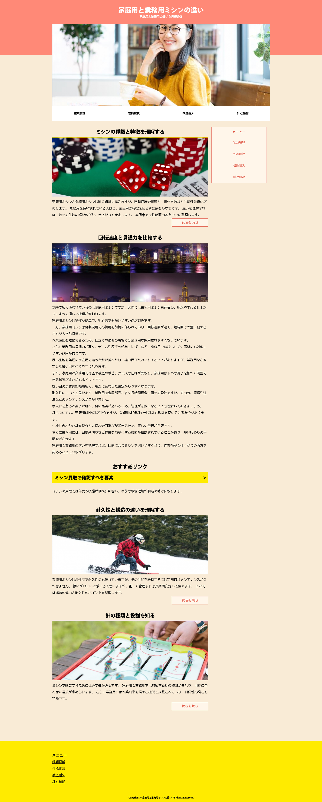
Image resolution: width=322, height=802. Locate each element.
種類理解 (239, 142)
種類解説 (79, 113)
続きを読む (190, 222)
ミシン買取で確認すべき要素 (84, 477)
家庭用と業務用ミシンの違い (161, 10)
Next (264, 65)
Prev (57, 65)
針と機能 (242, 113)
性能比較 (134, 113)
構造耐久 (188, 113)
